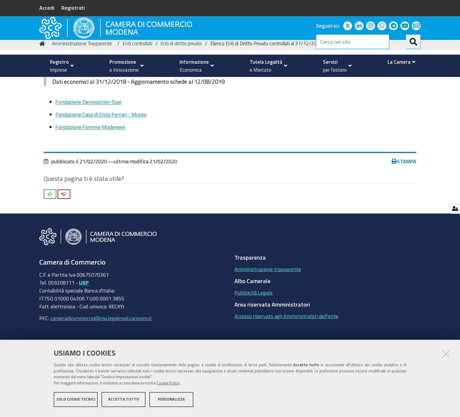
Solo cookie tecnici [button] (75, 401)
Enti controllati (137, 83)
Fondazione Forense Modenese (90, 166)
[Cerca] (413, 41)
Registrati (73, 7)
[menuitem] (59, 66)
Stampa (404, 201)
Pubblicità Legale (253, 332)
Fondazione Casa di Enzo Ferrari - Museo (100, 154)
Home (43, 83)
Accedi (46, 7)
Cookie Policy (168, 385)
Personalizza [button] (171, 401)
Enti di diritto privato (181, 83)
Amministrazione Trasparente (82, 83)
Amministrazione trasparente (267, 309)
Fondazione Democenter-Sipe (88, 141)
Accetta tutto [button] (123, 401)
